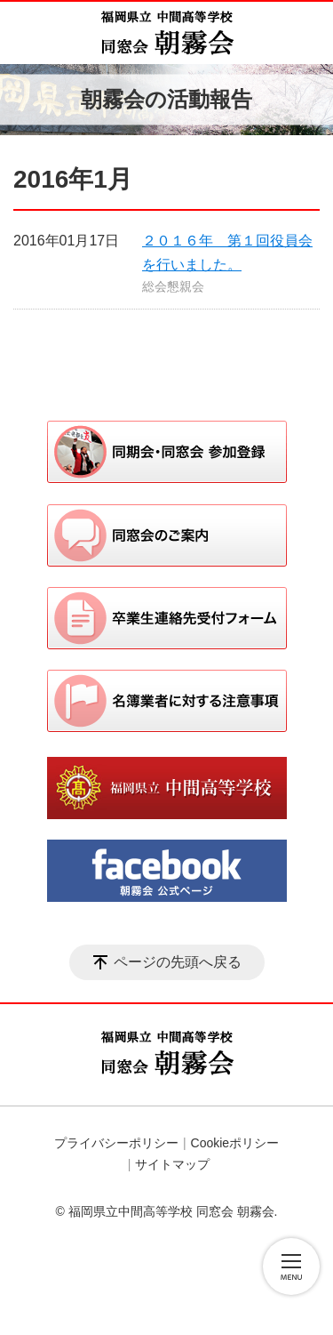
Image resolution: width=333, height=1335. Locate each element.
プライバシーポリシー (116, 1143)
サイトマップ (172, 1164)
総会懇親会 (173, 286)
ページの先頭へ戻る (178, 961)
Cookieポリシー (235, 1143)
